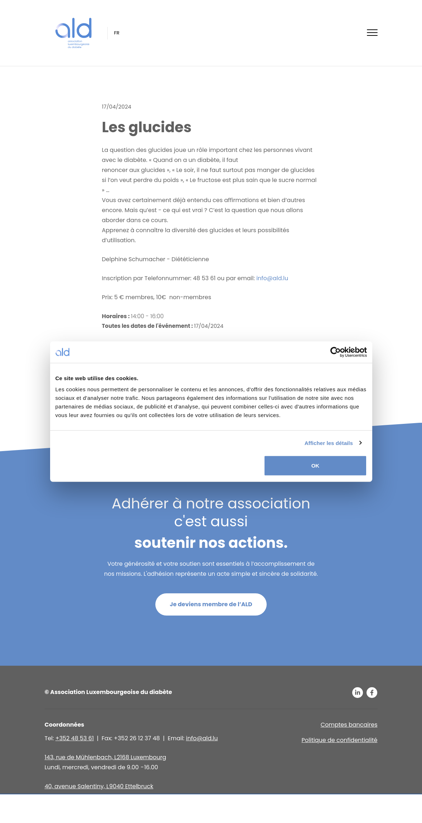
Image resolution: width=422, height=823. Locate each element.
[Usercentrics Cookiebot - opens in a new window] (335, 351)
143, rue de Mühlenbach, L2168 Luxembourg (105, 757)
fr (116, 32)
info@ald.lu (272, 278)
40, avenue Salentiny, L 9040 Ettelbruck (99, 786)
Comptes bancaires (349, 725)
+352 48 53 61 (74, 738)
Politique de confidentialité (340, 740)
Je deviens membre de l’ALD (211, 604)
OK (315, 466)
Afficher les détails (329, 443)
